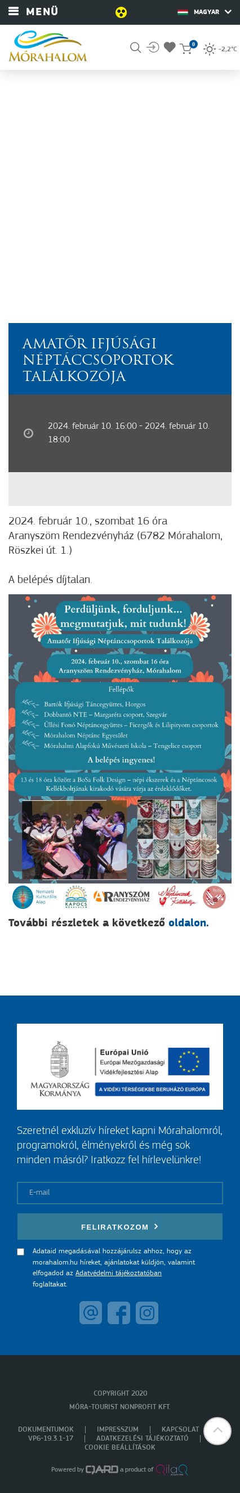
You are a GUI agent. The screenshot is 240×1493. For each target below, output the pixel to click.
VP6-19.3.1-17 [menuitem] (50, 1438)
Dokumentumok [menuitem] (46, 1429)
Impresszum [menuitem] (118, 1429)
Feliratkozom (120, 1226)
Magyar (204, 12)
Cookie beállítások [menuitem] (120, 1447)
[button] (217, 1431)
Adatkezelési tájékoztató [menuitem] (142, 1438)
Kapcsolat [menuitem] (180, 1429)
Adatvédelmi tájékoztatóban (118, 1273)
